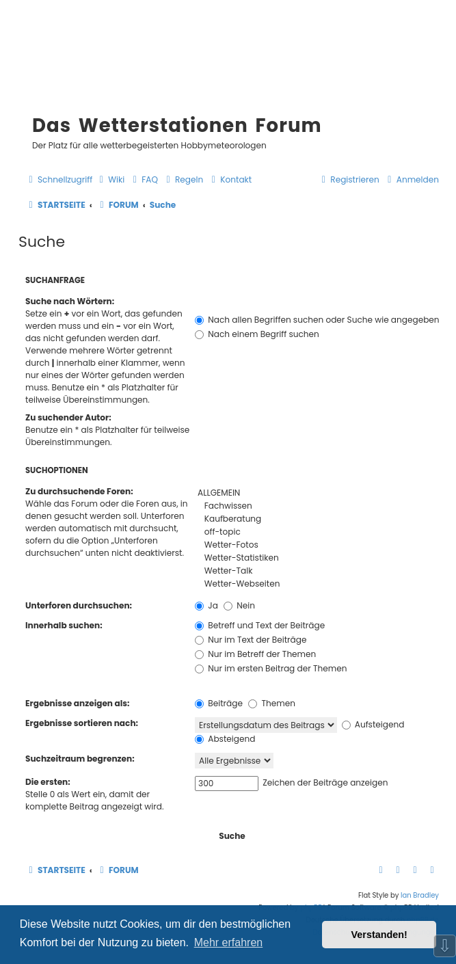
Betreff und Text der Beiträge (260, 625)
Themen (271, 703)
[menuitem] (110, 180)
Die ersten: (47, 782)
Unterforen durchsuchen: (78, 605)
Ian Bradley (420, 895)
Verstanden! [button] (379, 934)
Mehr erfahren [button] (228, 942)
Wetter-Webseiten (317, 584)
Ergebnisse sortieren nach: (81, 723)
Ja (206, 605)
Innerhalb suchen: (64, 625)
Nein (239, 605)
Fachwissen (317, 506)
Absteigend (225, 739)
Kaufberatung (317, 519)
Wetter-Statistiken (317, 558)
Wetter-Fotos (317, 545)
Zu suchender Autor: (68, 417)
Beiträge (219, 703)
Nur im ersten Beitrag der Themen (271, 668)
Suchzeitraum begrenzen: (80, 758)
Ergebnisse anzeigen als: (77, 703)
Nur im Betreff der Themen (255, 654)
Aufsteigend (373, 724)
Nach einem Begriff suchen (257, 334)
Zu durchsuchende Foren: (79, 491)
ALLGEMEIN (317, 493)
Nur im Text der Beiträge (250, 639)
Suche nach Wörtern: (69, 301)
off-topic (317, 532)
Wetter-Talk (317, 571)
